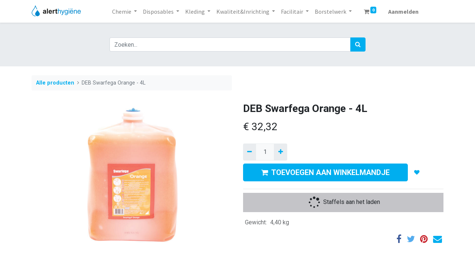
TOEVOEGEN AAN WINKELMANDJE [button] (325, 172)
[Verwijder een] (249, 152)
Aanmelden (403, 11)
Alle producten (55, 83)
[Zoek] (358, 44)
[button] (417, 172)
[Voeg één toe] (280, 152)
